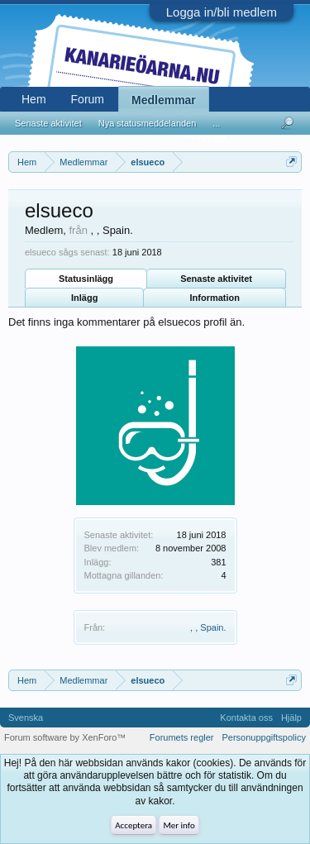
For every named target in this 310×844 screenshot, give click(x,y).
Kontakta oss (246, 717)
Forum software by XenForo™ (65, 737)
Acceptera (133, 825)
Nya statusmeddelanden (147, 123)
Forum (87, 99)
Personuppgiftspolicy (264, 737)
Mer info (178, 825)
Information (214, 298)
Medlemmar (163, 100)
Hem (33, 99)
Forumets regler (182, 737)
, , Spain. (208, 627)
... (216, 123)
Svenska (25, 717)
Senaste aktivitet (216, 279)
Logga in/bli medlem (221, 12)
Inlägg (84, 298)
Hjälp (291, 717)
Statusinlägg (86, 279)
